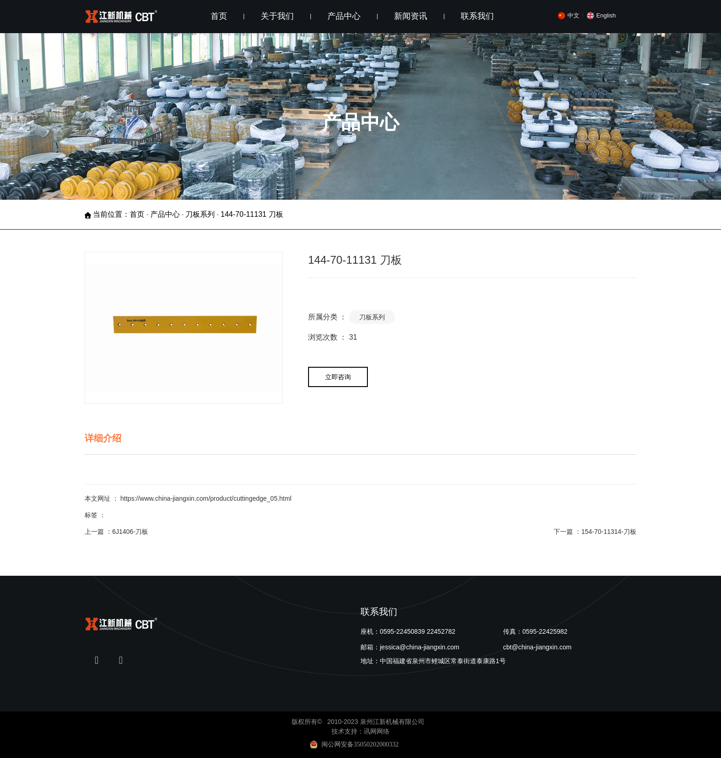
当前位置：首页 (119, 214)
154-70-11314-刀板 (608, 531)
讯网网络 (376, 731)
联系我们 (477, 16)
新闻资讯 (410, 16)
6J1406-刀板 (130, 531)
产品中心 (343, 16)
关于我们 (277, 16)
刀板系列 (200, 214)
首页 (219, 16)
